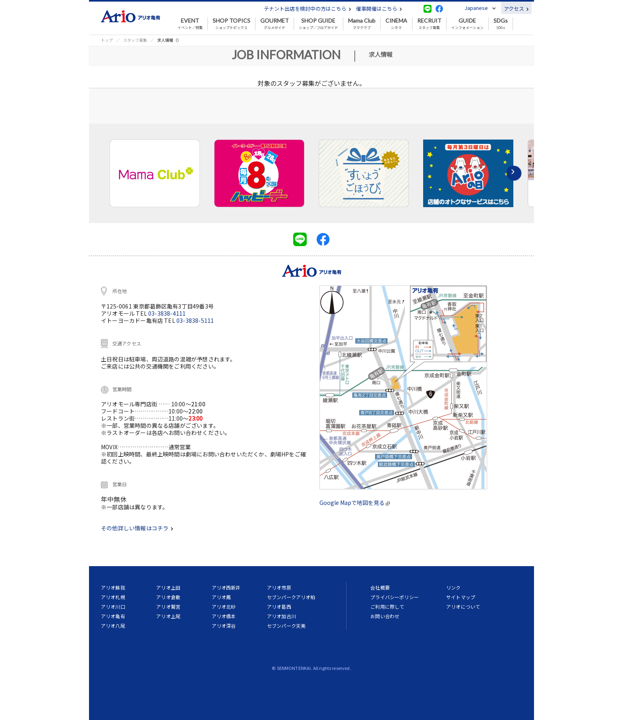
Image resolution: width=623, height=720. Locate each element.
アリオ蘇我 (113, 587)
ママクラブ (361, 23)
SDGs (500, 23)
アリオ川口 (113, 606)
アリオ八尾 (113, 625)
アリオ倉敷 (168, 597)
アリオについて (463, 606)
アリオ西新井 (226, 587)
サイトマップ (460, 597)
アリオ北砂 (224, 606)
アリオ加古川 (281, 616)
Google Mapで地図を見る (354, 503)
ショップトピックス (231, 23)
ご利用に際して (387, 606)
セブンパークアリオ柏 (291, 597)
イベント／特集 (190, 23)
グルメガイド (274, 23)
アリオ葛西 (279, 606)
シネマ (396, 23)
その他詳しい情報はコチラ (137, 528)
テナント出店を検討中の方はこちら (307, 8)
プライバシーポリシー (394, 597)
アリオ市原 (279, 587)
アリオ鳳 (221, 597)
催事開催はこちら (379, 8)
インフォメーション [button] (467, 23)
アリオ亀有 (113, 616)
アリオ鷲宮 (168, 606)
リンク (453, 587)
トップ (107, 40)
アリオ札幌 (113, 597)
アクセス (516, 8)
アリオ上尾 (168, 616)
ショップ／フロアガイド (318, 23)
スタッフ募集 (429, 23)
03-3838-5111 (195, 320)
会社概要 (380, 587)
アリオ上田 (168, 587)
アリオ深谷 (224, 625)
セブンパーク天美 (286, 625)
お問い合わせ (384, 616)
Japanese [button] (476, 8)
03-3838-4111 (167, 313)
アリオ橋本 (224, 616)
